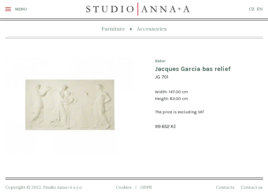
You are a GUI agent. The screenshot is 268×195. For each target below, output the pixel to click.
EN (260, 9)
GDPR (146, 187)
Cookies (124, 187)
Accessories (152, 28)
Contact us (252, 187)
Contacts (225, 187)
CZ (251, 9)
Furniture (113, 28)
